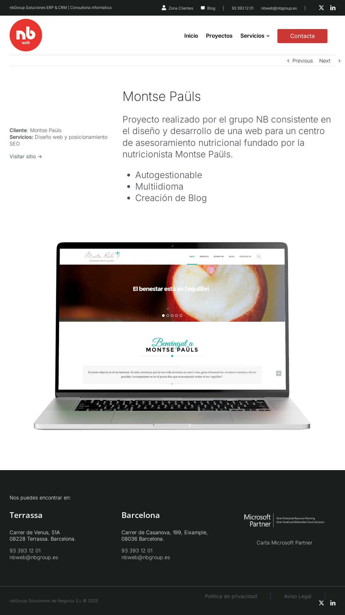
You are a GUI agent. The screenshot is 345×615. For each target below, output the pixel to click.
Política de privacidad (231, 596)
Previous (302, 60)
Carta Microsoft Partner (284, 542)
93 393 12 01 (242, 8)
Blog (211, 8)
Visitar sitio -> (26, 156)
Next (324, 60)
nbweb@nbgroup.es (279, 8)
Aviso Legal (304, 596)
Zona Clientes (181, 8)
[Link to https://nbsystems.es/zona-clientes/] (164, 7)
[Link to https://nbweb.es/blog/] (203, 8)
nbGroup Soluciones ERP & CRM (38, 7)
